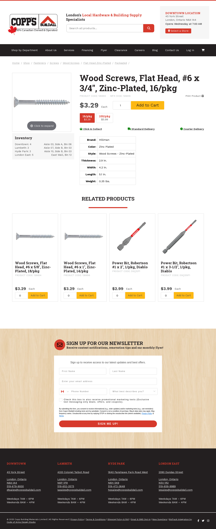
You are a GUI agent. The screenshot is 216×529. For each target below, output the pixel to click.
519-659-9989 (167, 486)
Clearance (121, 50)
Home (16, 63)
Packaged (121, 63)
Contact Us (172, 50)
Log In (190, 50)
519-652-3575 (65, 486)
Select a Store (178, 30)
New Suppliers (159, 519)
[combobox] (64, 391)
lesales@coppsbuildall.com (176, 489)
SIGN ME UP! (108, 423)
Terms (61, 416)
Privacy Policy (147, 413)
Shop (26, 63)
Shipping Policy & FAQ (118, 519)
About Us (51, 50)
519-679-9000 (15, 486)
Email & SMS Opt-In (141, 519)
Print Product (194, 96)
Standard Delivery (141, 129)
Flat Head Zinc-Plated (97, 63)
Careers (140, 50)
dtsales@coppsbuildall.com (24, 489)
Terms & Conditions (96, 519)
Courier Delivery (192, 129)
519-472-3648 (116, 486)
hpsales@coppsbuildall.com (125, 489)
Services (69, 50)
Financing (87, 50)
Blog (155, 50)
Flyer (104, 50)
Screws (54, 63)
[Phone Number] (88, 391)
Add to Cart (147, 105)
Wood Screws (71, 63)
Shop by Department (24, 50)
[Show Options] (154, 391)
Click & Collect (91, 129)
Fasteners (40, 63)
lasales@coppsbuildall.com (74, 489)
